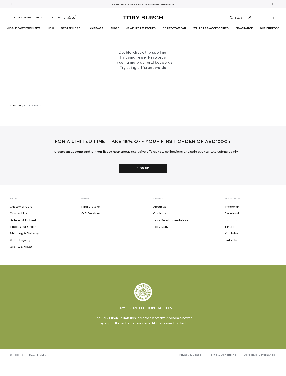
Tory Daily (16, 120)
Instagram (232, 221)
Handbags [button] (95, 28)
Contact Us (18, 228)
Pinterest (232, 234)
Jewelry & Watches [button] (141, 28)
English (57, 17)
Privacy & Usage (190, 369)
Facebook (232, 228)
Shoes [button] (114, 28)
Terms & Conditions (222, 369)
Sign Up (143, 183)
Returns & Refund (23, 234)
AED (39, 17)
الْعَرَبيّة (72, 17)
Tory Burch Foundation (170, 234)
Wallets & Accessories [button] (211, 28)
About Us (160, 221)
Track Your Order (23, 241)
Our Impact (161, 228)
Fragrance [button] (244, 28)
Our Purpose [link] (269, 28)
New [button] (51, 28)
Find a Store (20, 17)
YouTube (231, 248)
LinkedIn (231, 254)
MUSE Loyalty (20, 254)
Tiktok (229, 241)
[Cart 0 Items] (270, 18)
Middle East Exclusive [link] (24, 28)
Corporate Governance (259, 369)
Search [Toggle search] (236, 17)
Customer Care (21, 221)
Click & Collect (21, 261)
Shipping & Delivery (24, 248)
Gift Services (91, 228)
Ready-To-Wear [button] (174, 28)
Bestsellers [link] (70, 28)
